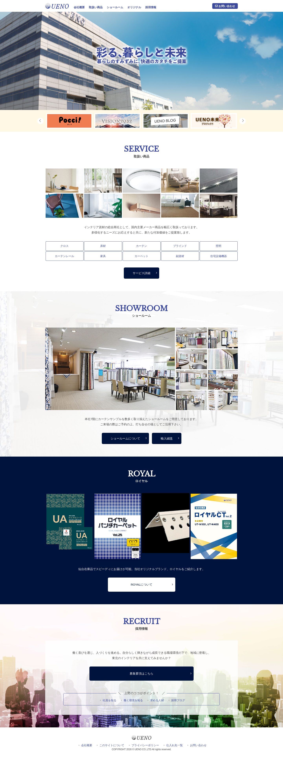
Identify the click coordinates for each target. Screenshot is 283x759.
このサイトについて (111, 745)
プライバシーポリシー (145, 745)
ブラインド (180, 245)
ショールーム (115, 7)
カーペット (141, 256)
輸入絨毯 (167, 438)
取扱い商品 (96, 7)
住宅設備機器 (218, 256)
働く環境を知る (133, 700)
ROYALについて (141, 584)
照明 (218, 245)
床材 (103, 245)
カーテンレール (64, 256)
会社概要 (79, 7)
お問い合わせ (227, 6)
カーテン (141, 245)
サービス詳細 (141, 273)
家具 (103, 256)
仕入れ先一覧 (174, 745)
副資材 (180, 256)
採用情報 (150, 7)
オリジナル (134, 7)
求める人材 (157, 700)
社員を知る (109, 700)
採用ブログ (178, 700)
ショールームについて (125, 438)
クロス (64, 245)
